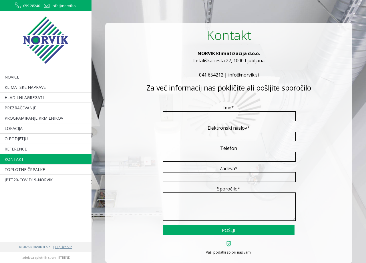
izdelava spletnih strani (39, 257)
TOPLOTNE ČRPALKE (25, 169)
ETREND (64, 257)
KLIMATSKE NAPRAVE (25, 87)
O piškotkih (63, 247)
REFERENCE (16, 149)
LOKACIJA (14, 128)
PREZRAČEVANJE (20, 108)
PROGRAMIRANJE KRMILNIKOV (34, 118)
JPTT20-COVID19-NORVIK (29, 179)
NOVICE (12, 77)
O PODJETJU (16, 138)
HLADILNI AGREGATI (24, 97)
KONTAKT (14, 159)
